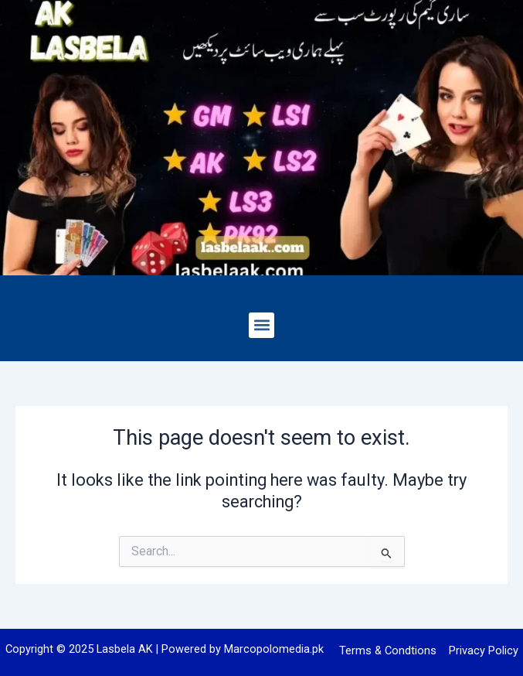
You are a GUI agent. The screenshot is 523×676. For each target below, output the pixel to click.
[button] (261, 325)
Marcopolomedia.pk (274, 649)
